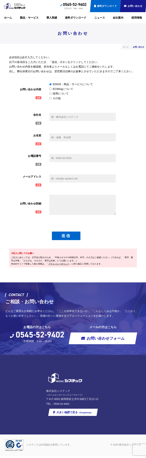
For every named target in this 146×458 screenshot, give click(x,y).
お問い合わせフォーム (105, 340)
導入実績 (51, 17)
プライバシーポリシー (58, 265)
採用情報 (136, 17)
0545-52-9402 (74, 4)
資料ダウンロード (107, 6)
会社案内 (118, 17)
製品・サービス (29, 17)
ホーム (8, 17)
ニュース (99, 17)
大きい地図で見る (75, 414)
